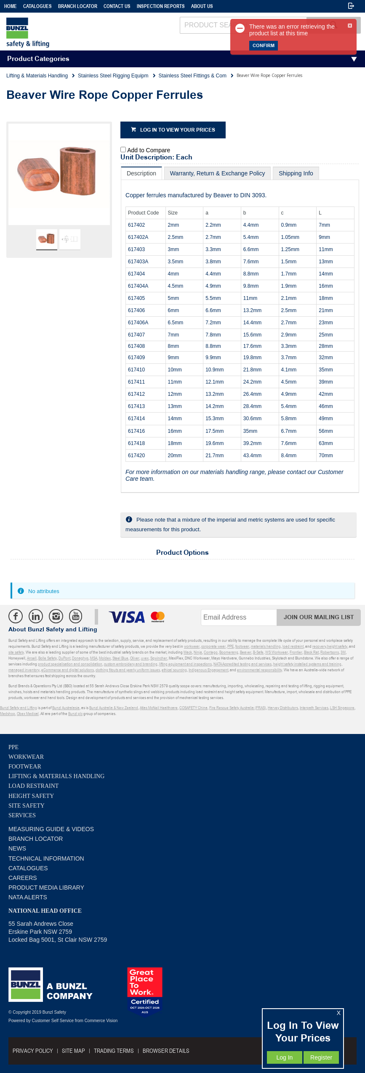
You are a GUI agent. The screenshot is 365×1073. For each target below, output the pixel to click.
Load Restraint (33, 786)
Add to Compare (148, 150)
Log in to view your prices (177, 130)
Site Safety (26, 806)
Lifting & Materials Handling (56, 776)
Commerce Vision (101, 1020)
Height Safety (31, 796)
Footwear (24, 766)
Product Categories (38, 59)
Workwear (26, 757)
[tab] (141, 173)
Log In (284, 1057)
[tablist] (240, 329)
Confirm (263, 45)
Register (321, 1057)
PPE (13, 747)
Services (22, 815)
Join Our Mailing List (319, 617)
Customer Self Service (53, 1020)
